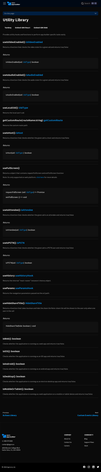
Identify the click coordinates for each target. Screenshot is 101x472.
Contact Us (68, 442)
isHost (19, 132)
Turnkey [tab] (8, 27)
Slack (86, 446)
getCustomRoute (53, 120)
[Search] (89, 3)
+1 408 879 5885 (7, 441)
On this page (9, 13)
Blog (85, 439)
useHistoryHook (24, 275)
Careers (67, 446)
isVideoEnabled (34, 42)
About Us (67, 439)
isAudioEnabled (34, 74)
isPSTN (21, 242)
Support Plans (89, 442)
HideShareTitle (33, 303)
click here (40, 177)
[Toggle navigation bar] (4, 3)
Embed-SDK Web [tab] (41, 27)
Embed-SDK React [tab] (22, 27)
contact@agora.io (8, 444)
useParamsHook (24, 288)
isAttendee (27, 209)
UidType (26, 62)
